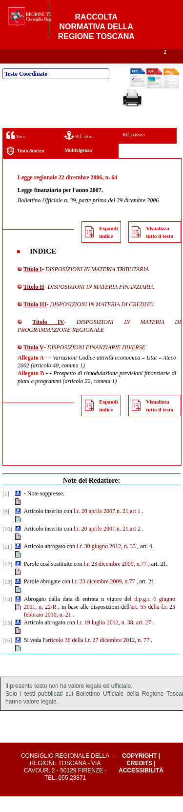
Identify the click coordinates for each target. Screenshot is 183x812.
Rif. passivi (133, 150)
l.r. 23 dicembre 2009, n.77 (114, 579)
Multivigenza (78, 166)
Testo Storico (25, 166)
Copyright (139, 771)
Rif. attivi (79, 151)
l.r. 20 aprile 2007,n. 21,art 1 (107, 526)
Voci (15, 151)
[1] (5, 509)
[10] (7, 544)
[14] (7, 615)
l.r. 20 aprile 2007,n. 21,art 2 (107, 544)
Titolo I (32, 284)
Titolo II (33, 302)
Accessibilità (141, 786)
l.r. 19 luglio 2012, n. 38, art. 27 (114, 638)
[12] (7, 580)
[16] (7, 656)
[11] (7, 562)
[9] (5, 527)
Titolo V (33, 363)
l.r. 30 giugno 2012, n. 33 (106, 561)
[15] (7, 638)
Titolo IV (48, 337)
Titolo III (34, 320)
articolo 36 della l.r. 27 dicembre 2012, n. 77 (97, 655)
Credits (139, 778)
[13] (7, 597)
